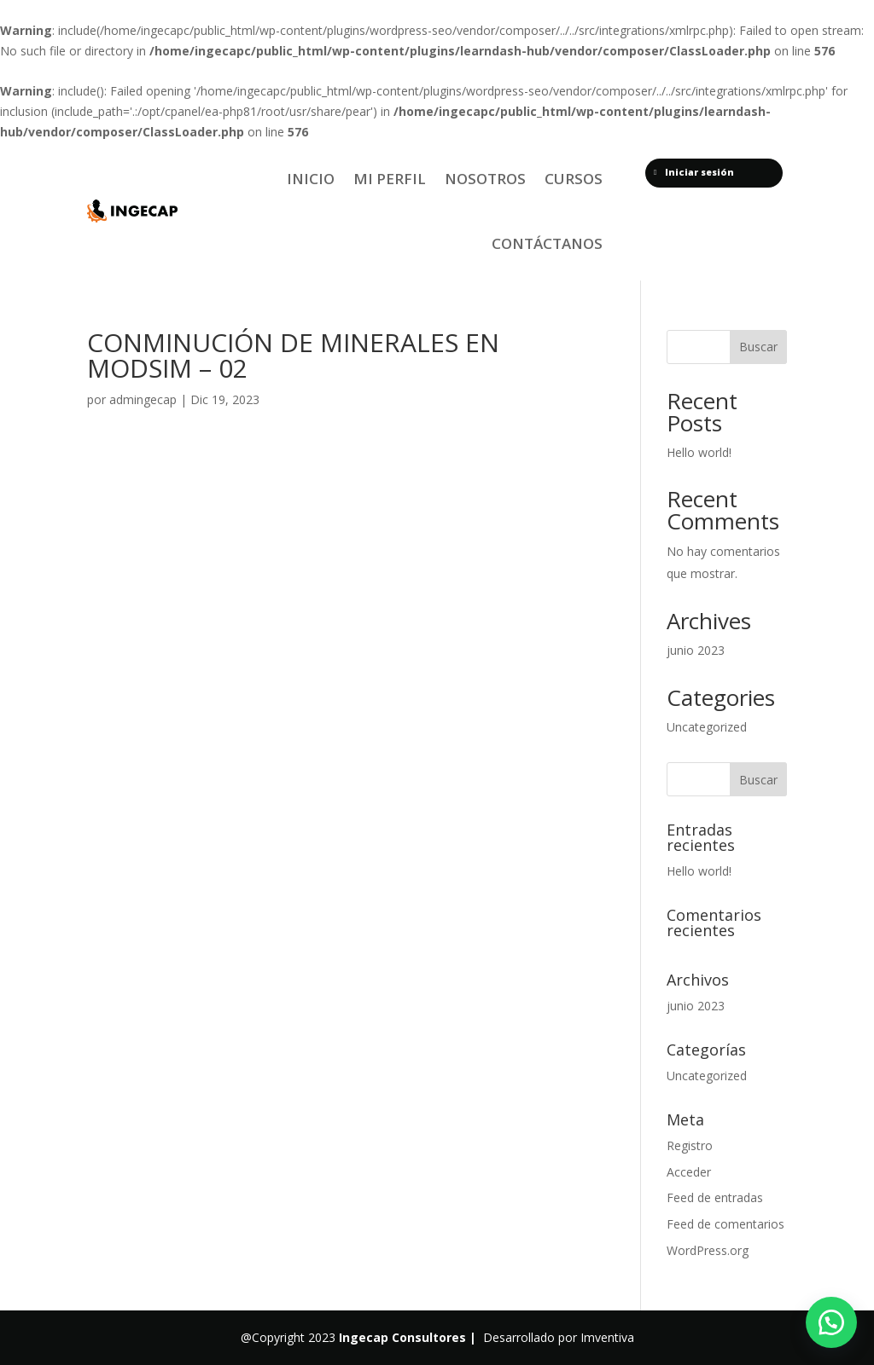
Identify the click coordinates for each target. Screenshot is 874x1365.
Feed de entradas (715, 1197)
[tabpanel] (344, 609)
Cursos (574, 178)
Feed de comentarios (725, 1224)
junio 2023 (696, 650)
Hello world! (699, 452)
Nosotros (485, 178)
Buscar (758, 346)
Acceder (689, 1172)
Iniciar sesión (694, 172)
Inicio (311, 178)
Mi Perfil (389, 178)
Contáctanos (547, 243)
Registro (690, 1145)
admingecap (143, 399)
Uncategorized (707, 727)
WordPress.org (708, 1250)
